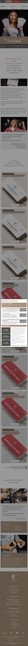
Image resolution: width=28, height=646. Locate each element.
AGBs (18, 345)
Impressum (14, 345)
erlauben (24, 309)
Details (4, 308)
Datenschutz (23, 345)
